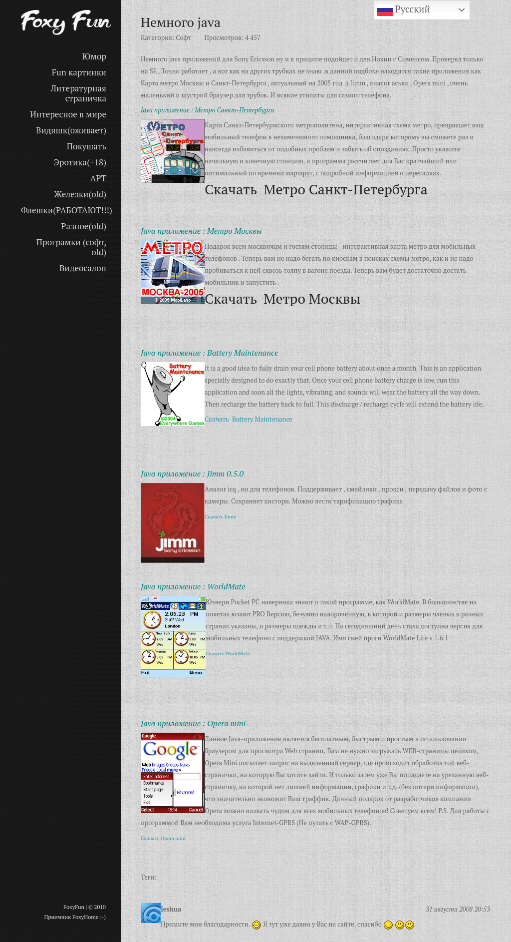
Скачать (218, 419)
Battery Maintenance (262, 419)
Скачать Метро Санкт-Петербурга (316, 189)
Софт (183, 37)
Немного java (181, 21)
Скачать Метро (282, 298)
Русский (403, 10)
